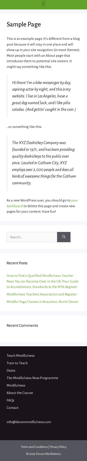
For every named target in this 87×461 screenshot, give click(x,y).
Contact (12, 408)
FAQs (10, 400)
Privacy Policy (58, 447)
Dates (11, 370)
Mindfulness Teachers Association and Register (42, 294)
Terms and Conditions (34, 447)
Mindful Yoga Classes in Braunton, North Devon (42, 302)
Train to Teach (17, 363)
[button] (43, 3)
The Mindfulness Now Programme (32, 378)
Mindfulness (16, 385)
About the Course (20, 393)
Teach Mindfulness (21, 355)
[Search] (64, 237)
